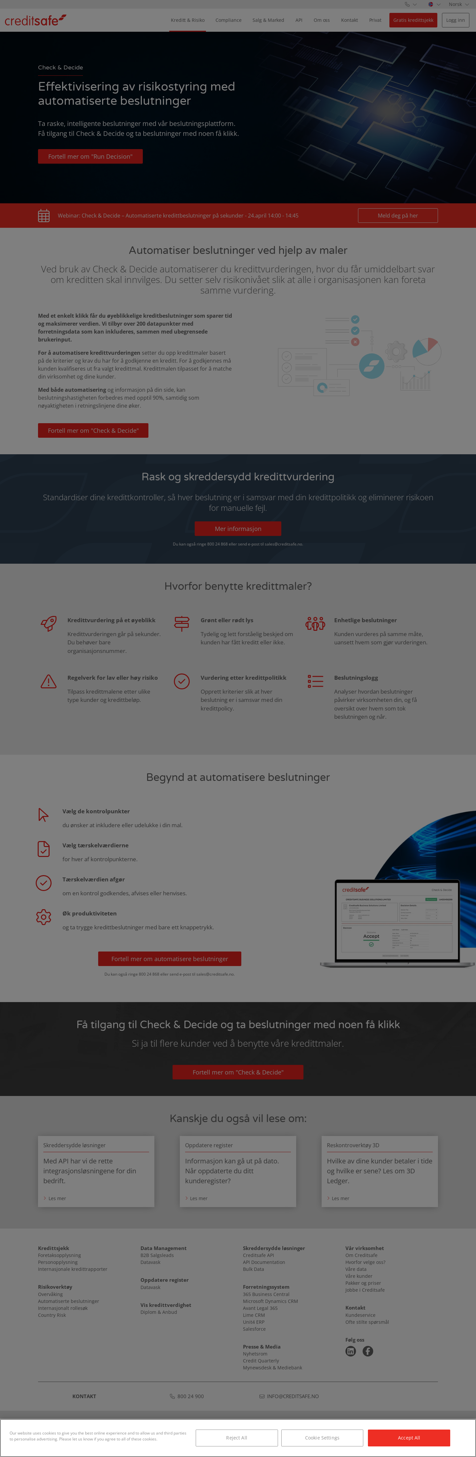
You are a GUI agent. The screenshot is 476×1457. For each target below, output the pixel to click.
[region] (238, 1438)
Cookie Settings (322, 1438)
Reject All (236, 1438)
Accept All (409, 1438)
